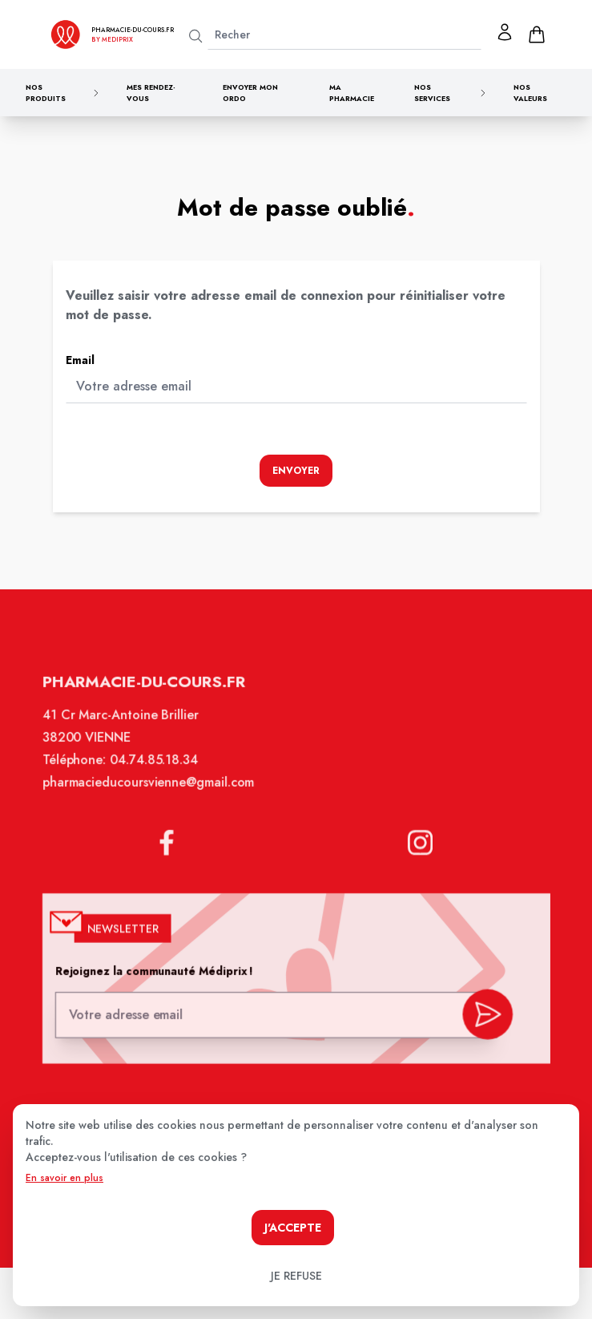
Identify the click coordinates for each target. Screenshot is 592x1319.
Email (80, 360)
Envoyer (296, 470)
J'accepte (292, 1228)
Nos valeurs (530, 92)
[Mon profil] (504, 32)
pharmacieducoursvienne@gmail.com (153, 795)
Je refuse (296, 1276)
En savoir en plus (64, 1177)
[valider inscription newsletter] (480, 1016)
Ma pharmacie (351, 92)
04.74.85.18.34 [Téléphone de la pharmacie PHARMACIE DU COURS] (158, 774)
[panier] (536, 34)
